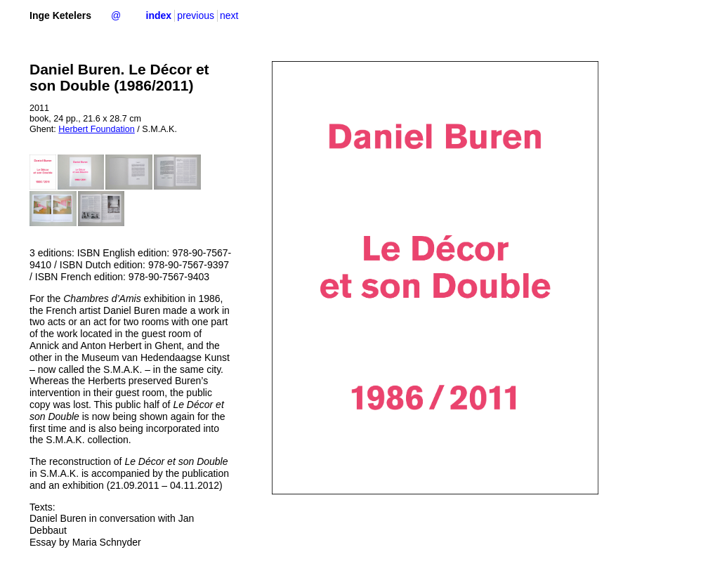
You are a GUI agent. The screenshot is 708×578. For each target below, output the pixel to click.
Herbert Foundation (96, 129)
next (229, 15)
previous (195, 15)
